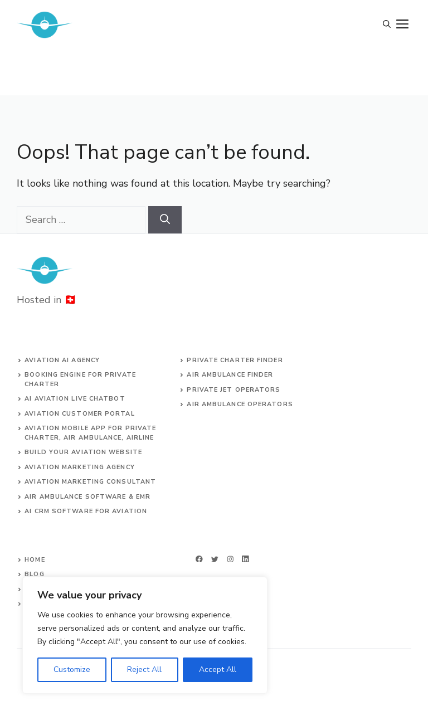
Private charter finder (235, 360)
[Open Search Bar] (386, 25)
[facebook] (199, 559)
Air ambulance (216, 404)
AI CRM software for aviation (86, 511)
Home (35, 560)
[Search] (165, 219)
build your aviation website (83, 452)
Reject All (144, 669)
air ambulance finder (230, 375)
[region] (145, 635)
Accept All (217, 669)
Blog (34, 574)
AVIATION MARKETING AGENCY (80, 467)
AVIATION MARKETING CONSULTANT (90, 482)
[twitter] (214, 559)
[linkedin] (245, 559)
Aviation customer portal (79, 414)
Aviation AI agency (62, 360)
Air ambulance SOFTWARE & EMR (87, 497)
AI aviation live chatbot (75, 398)
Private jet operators (233, 390)
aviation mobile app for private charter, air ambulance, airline (90, 433)
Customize (72, 669)
